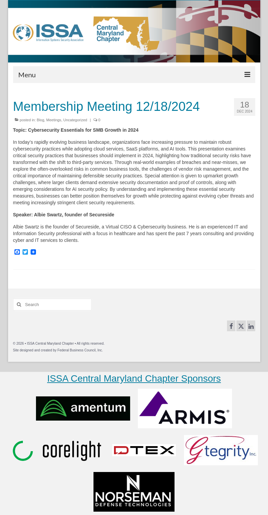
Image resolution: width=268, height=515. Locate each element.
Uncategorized (75, 120)
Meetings (53, 120)
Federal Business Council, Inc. (80, 350)
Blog (40, 120)
